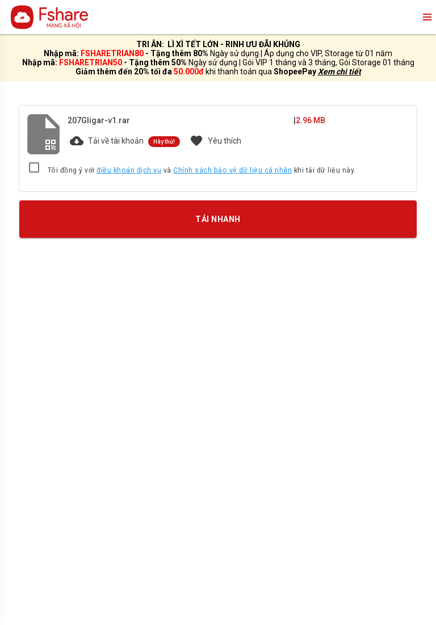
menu (426, 17)
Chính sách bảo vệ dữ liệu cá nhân (232, 170)
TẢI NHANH (218, 219)
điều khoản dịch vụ (129, 170)
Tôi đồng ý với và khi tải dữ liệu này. (202, 171)
